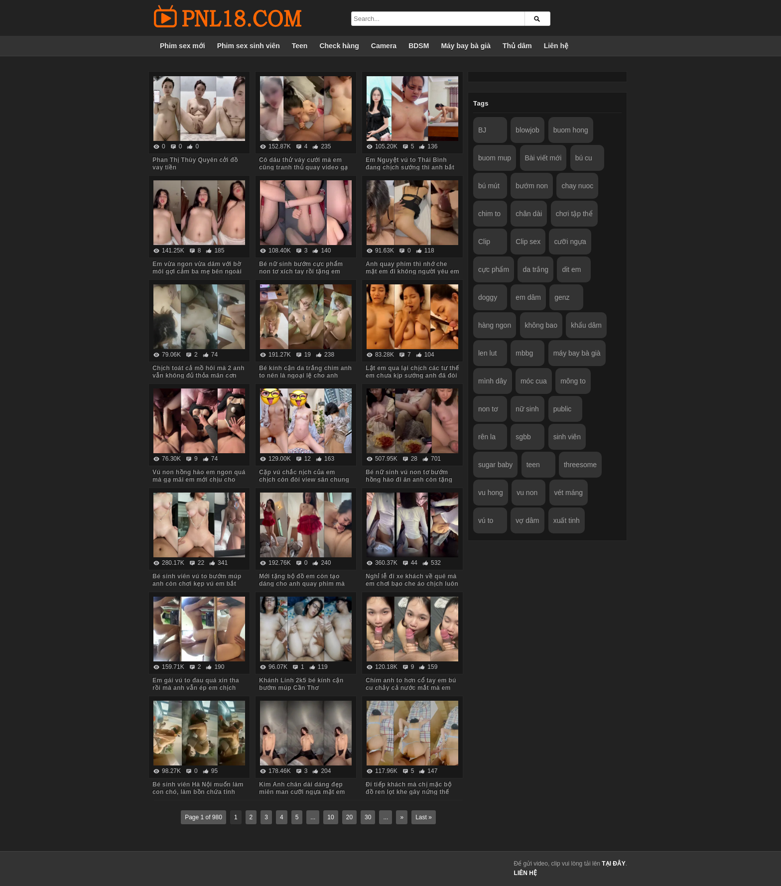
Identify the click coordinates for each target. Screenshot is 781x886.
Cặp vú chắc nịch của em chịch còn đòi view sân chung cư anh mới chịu (304, 480)
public (562, 409)
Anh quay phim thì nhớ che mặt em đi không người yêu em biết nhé (412, 271)
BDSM (418, 46)
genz (561, 297)
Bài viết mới (543, 158)
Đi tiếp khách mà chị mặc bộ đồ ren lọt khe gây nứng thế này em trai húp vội (408, 792)
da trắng (535, 269)
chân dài (529, 214)
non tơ (488, 409)
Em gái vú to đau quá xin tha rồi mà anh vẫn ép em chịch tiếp (195, 688)
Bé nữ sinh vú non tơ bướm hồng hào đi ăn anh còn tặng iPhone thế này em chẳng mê (409, 480)
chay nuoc (577, 186)
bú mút (489, 186)
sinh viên (567, 437)
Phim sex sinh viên (248, 46)
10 (330, 817)
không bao (541, 325)
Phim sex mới (182, 46)
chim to (489, 214)
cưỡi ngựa (570, 242)
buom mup (494, 158)
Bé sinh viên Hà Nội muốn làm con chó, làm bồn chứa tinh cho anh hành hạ (198, 792)
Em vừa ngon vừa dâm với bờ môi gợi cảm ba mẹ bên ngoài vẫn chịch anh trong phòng (197, 271)
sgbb (523, 437)
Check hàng (339, 46)
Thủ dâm (517, 46)
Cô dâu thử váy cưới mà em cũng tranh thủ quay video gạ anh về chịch (303, 167)
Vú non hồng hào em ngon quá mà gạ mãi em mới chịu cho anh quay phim (198, 480)
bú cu (583, 158)
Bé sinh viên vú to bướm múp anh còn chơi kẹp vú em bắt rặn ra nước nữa (196, 584)
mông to (573, 381)
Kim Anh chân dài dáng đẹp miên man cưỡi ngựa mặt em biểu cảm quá (302, 792)
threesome (580, 465)
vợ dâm (527, 520)
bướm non (532, 186)
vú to (485, 520)
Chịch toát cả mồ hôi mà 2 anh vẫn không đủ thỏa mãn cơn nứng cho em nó (198, 375)
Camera (383, 46)
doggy (487, 297)
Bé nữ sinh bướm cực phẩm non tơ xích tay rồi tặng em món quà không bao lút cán (301, 271)
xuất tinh (566, 520)
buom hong (570, 130)
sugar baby (495, 465)
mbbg (524, 353)
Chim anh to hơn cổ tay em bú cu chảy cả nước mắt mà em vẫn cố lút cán (411, 688)
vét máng (568, 493)
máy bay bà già (577, 353)
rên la (487, 437)
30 (368, 817)
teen (533, 465)
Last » (423, 817)
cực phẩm (493, 269)
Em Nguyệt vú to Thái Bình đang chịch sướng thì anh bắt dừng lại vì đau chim (410, 167)
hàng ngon (494, 325)
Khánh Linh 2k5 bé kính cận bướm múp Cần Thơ (301, 684)
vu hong (490, 493)
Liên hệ (556, 46)
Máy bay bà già (466, 46)
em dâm (528, 297)
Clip (484, 242)
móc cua (534, 381)
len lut (487, 353)
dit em (571, 269)
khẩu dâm (586, 325)
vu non (527, 493)
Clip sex (528, 242)
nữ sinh (527, 409)
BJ (482, 130)
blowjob (527, 130)
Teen (300, 46)
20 (349, 817)
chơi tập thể (574, 214)
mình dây (492, 381)
